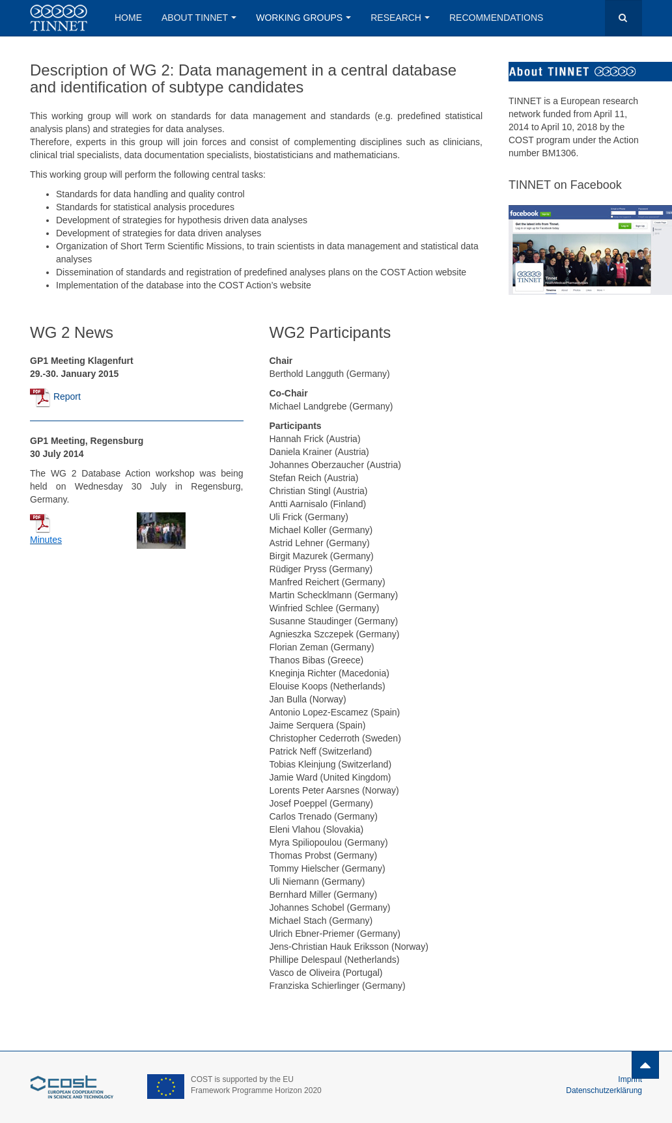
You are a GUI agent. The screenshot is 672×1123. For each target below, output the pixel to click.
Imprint (630, 1079)
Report (67, 396)
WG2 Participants (330, 332)
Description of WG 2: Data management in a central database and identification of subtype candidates (243, 78)
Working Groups (303, 17)
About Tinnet (198, 17)
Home (128, 17)
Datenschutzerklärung (604, 1090)
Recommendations (496, 17)
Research (400, 17)
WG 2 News (71, 332)
